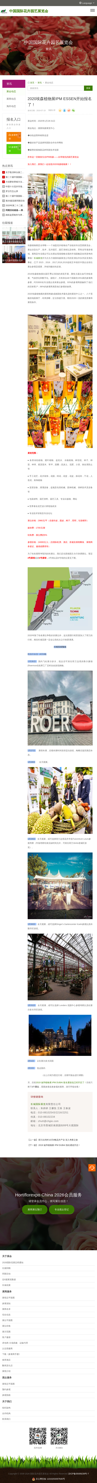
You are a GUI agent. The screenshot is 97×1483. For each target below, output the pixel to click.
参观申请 (13, 149)
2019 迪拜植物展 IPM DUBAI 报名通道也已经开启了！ (61, 1082)
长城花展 (6, 1285)
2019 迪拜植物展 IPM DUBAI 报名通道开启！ (59, 1145)
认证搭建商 (7, 1348)
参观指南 (6, 1395)
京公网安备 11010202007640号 (48, 1479)
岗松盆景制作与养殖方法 (17, 215)
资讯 (40, 82)
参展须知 (6, 1303)
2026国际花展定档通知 (12, 1262)
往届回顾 (6, 1268)
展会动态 (11, 91)
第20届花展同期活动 (15, 201)
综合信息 (6, 1314)
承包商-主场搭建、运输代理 (15, 1343)
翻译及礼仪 (7, 1365)
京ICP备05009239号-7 (78, 1474)
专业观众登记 (62, 1209)
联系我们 (6, 1419)
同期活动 (6, 1274)
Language (88, 3)
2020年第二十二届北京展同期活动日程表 (24, 205)
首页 (32, 82)
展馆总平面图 (8, 1297)
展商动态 (11, 99)
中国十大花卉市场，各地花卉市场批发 (23, 186)
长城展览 (38, 258)
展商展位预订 (35, 1209)
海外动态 (11, 106)
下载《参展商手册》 (11, 1354)
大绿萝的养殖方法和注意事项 (19, 182)
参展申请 (13, 137)
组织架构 (6, 1408)
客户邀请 (6, 1337)
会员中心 (42, 1200)
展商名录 (6, 1309)
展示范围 (6, 1331)
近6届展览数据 (9, 1279)
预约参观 (6, 1389)
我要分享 (51, 110)
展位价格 (6, 1326)
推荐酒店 (6, 1360)
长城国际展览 (38, 1104)
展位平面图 (7, 1320)
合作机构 (6, 1413)
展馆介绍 (6, 1371)
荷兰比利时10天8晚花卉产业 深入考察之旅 (58, 1140)
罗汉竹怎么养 (12, 191)
